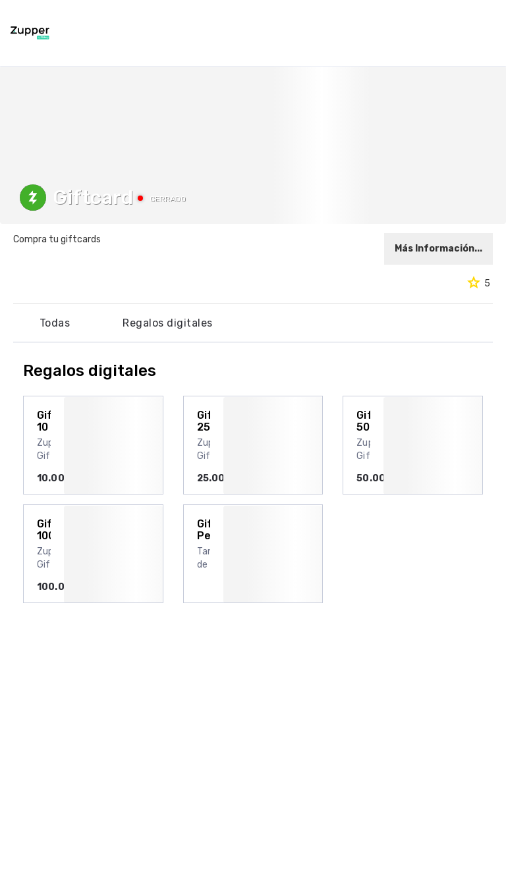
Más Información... (438, 248)
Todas (55, 323)
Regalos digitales (167, 323)
